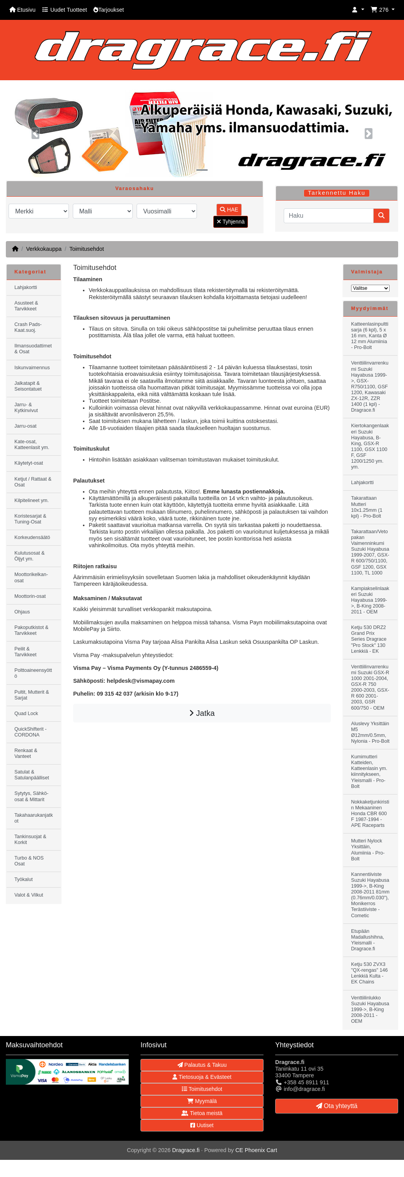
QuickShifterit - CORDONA (30, 732)
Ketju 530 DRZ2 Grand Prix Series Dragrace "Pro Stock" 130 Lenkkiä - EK (368, 639)
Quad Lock (26, 713)
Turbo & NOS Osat (29, 861)
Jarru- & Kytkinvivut (26, 407)
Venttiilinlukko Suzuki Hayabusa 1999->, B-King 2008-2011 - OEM (370, 1009)
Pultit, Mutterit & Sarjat (31, 695)
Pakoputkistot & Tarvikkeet (31, 630)
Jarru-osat (25, 426)
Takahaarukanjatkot (33, 818)
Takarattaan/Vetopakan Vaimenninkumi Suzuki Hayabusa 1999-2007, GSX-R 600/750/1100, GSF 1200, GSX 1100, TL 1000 (370, 552)
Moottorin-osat (30, 596)
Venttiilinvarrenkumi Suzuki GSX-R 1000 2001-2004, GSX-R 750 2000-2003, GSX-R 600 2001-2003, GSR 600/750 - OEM (370, 687)
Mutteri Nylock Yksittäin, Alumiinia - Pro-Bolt (368, 849)
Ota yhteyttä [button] (337, 1106)
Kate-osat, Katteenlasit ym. (31, 444)
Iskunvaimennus (32, 367)
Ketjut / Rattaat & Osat (32, 482)
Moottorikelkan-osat (31, 577)
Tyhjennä (230, 221)
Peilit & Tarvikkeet (25, 651)
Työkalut (23, 879)
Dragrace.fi (185, 1150)
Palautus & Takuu (202, 1065)
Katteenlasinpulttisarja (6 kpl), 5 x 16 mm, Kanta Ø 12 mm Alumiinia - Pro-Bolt (369, 335)
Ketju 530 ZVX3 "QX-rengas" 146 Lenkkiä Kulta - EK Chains (369, 973)
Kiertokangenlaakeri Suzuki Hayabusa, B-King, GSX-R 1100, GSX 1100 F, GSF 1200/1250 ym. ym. (370, 446)
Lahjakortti (25, 287)
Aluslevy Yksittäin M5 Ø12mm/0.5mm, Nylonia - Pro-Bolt (370, 732)
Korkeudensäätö (32, 537)
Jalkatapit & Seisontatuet (28, 386)
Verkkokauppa (43, 249)
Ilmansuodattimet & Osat (33, 348)
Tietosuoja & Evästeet (201, 1077)
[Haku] (329, 215)
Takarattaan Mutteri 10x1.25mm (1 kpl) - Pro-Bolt (367, 506)
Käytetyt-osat (28, 463)
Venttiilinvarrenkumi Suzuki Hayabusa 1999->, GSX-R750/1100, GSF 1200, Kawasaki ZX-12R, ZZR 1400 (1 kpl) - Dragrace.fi (369, 386)
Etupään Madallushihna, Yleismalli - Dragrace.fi (367, 940)
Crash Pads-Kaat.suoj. (28, 327)
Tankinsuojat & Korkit (30, 839)
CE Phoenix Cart (256, 1150)
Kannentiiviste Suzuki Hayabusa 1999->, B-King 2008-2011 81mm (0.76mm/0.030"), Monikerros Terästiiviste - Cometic (370, 895)
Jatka (201, 713)
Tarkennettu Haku (336, 193)
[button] (358, 10)
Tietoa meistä (201, 1113)
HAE (229, 209)
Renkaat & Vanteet (25, 753)
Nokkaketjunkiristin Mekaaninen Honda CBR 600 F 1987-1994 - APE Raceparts (370, 813)
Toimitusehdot (86, 249)
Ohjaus (22, 612)
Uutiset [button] (201, 1125)
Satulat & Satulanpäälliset (31, 775)
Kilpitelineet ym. (31, 500)
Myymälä (202, 1101)
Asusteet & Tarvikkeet (26, 306)
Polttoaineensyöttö (33, 673)
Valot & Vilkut (28, 895)
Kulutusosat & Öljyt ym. (29, 556)
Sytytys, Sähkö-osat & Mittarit (31, 796)
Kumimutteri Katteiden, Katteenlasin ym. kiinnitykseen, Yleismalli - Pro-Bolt (369, 771)
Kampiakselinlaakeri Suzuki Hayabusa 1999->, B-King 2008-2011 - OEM (370, 600)
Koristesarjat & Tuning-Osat (30, 519)
